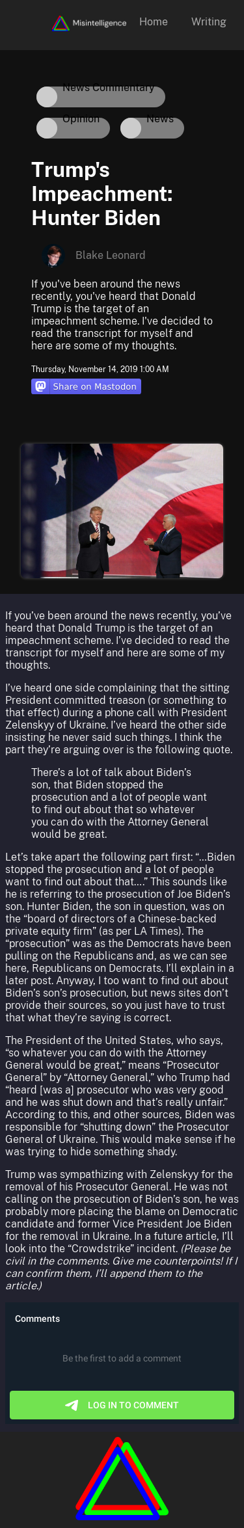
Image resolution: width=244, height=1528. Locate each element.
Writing (208, 22)
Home (153, 22)
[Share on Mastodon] (86, 388)
